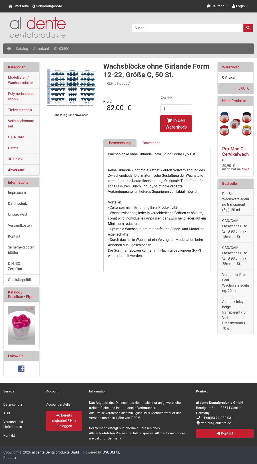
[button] (217, 6)
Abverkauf (41, 49)
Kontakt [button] (225, 433)
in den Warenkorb (176, 124)
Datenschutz (18, 203)
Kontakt (14, 236)
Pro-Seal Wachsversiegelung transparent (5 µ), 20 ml (235, 202)
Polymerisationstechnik (21, 96)
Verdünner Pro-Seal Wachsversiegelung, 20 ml (235, 283)
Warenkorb (230, 67)
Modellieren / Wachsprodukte (20, 80)
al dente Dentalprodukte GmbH (56, 452)
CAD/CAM (16, 137)
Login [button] (238, 6)
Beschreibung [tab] (120, 143)
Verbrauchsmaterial (21, 123)
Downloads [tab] (151, 143)
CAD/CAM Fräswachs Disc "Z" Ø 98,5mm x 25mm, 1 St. (234, 256)
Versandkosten (20, 225)
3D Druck (15, 159)
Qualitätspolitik (20, 280)
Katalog (22, 49)
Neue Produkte (234, 101)
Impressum (17, 193)
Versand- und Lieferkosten (13, 424)
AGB (6, 413)
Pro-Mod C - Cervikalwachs (235, 154)
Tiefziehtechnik (20, 110)
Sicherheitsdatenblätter (21, 250)
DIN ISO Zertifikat (15, 266)
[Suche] (188, 28)
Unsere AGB (17, 214)
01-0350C (62, 49)
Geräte (13, 148)
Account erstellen (59, 404)
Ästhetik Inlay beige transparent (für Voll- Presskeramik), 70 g (234, 315)
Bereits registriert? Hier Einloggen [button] (64, 420)
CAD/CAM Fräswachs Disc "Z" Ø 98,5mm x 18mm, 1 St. (234, 229)
